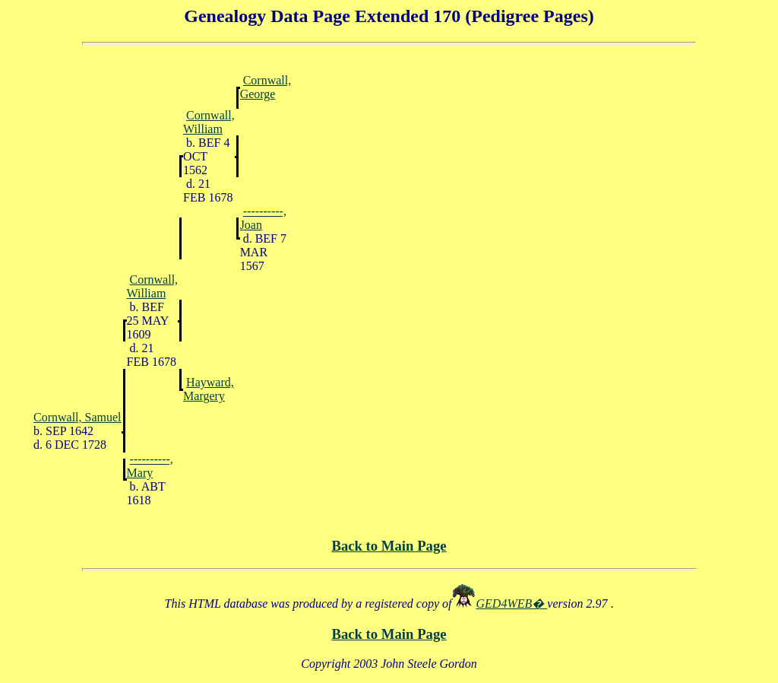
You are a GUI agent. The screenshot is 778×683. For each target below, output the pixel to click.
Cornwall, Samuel (77, 417)
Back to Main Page (388, 546)
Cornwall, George (266, 87)
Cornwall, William (209, 122)
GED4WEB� (512, 603)
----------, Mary (150, 466)
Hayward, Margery (208, 389)
